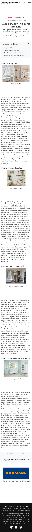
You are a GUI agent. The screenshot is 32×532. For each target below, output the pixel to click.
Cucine (6, 506)
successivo (24, 454)
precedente (8, 454)
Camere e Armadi (7, 508)
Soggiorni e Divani (14, 506)
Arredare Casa (17, 508)
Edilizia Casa (26, 508)
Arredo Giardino (6, 510)
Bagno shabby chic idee (11, 50)
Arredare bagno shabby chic (13, 53)
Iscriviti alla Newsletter (24, 510)
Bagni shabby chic (10, 48)
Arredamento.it (10, 3)
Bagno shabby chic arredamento (14, 55)
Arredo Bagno (24, 506)
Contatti (14, 510)
